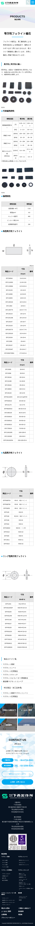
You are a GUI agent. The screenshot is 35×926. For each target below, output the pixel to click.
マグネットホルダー (6, 873)
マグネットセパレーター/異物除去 (15, 678)
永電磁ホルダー (5, 875)
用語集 (20, 914)
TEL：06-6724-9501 (23, 760)
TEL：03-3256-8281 (23, 765)
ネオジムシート (22, 862)
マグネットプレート (6, 904)
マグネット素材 (8, 664)
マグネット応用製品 (10, 671)
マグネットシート (9, 668)
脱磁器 (20, 900)
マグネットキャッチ (10, 675)
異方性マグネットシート (24, 860)
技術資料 (21, 911)
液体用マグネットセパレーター (8, 902)
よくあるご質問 (6, 911)
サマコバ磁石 (5, 862)
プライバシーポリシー (8, 917)
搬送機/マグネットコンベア (13, 681)
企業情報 (4, 914)
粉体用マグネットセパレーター (8, 900)
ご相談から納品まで (24, 908)
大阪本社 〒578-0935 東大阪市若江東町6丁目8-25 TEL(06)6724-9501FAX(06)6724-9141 (17, 807)
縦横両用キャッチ (22, 877)
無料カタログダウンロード (17, 774)
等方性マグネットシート (24, 864)
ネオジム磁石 (5, 860)
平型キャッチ (21, 886)
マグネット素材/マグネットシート (15, 693)
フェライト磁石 (5, 866)
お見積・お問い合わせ (17, 782)
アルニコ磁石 (5, 864)
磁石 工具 (4, 878)
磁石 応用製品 (5, 880)
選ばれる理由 (5, 908)
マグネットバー (5, 898)
